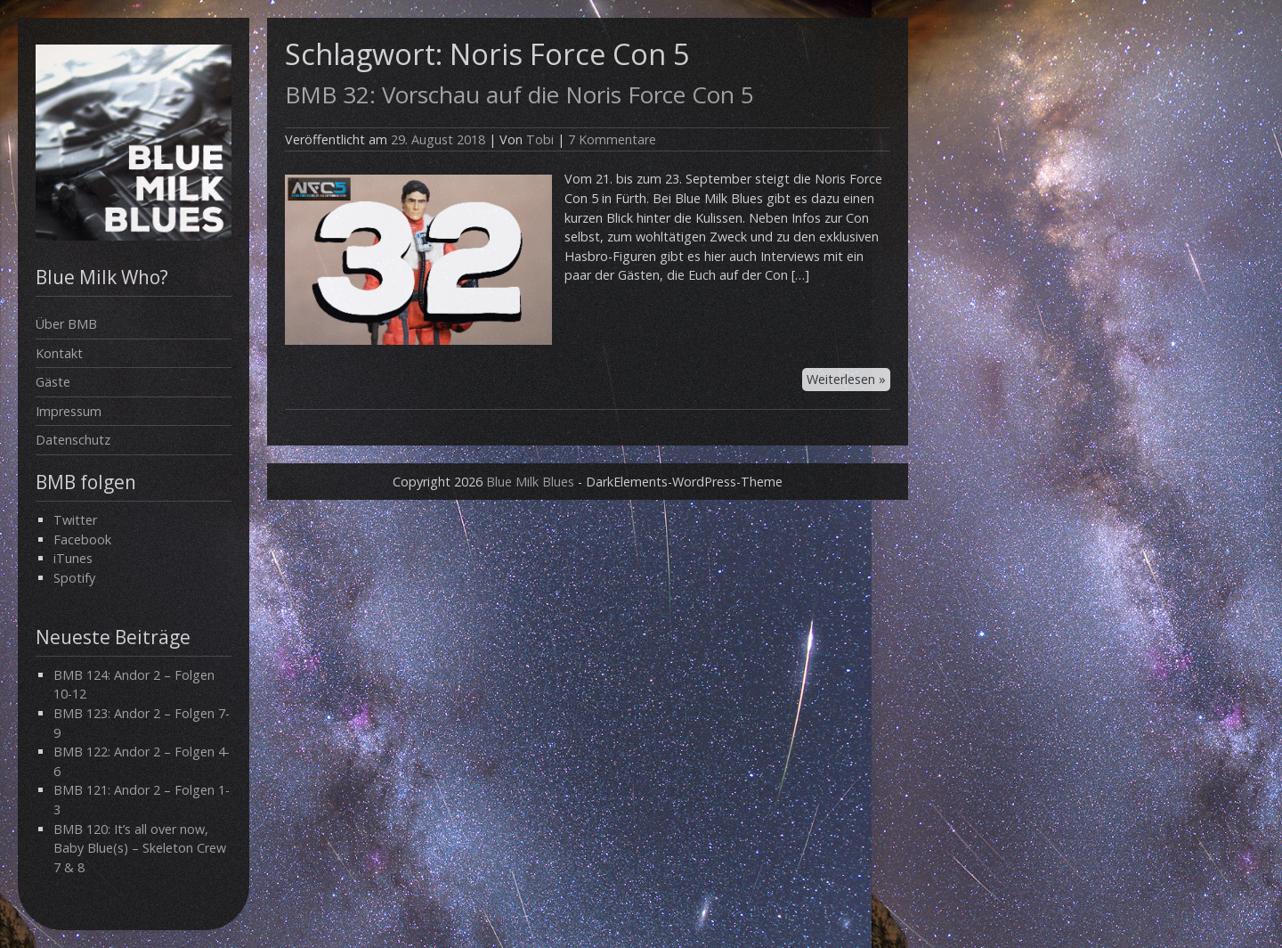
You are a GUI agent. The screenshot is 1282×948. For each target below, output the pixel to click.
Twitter (75, 519)
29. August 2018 (438, 139)
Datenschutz (73, 439)
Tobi (540, 139)
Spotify (74, 577)
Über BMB (66, 323)
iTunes (73, 558)
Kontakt (59, 353)
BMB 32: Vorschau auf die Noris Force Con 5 (519, 94)
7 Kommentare (612, 139)
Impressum (68, 411)
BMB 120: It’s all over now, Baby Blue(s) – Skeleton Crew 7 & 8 (139, 848)
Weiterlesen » (846, 379)
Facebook (82, 539)
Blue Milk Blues (530, 481)
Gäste (53, 381)
